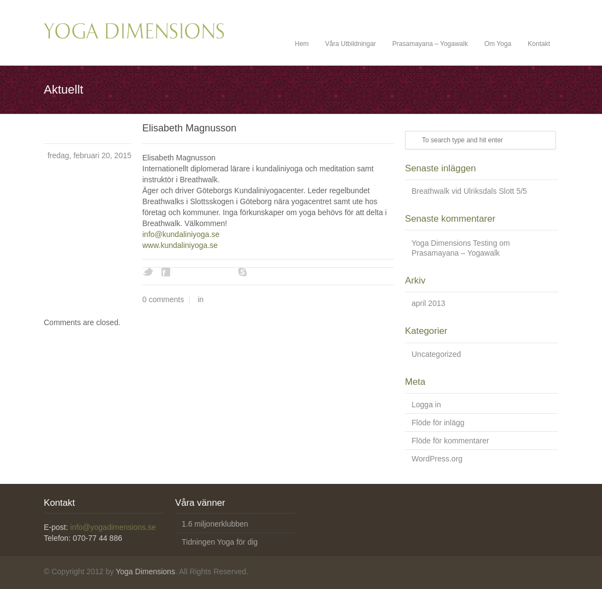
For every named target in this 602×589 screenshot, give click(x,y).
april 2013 (428, 303)
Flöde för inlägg (438, 422)
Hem (302, 44)
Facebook (166, 272)
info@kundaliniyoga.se (180, 234)
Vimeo (205, 272)
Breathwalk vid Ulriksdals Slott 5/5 (469, 191)
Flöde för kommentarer (450, 440)
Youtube (224, 272)
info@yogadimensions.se (113, 527)
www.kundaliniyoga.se (180, 245)
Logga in (426, 404)
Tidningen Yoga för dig (220, 542)
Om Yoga (497, 44)
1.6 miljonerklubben (215, 523)
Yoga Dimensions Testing (454, 243)
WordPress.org (437, 458)
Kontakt (539, 44)
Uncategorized (436, 354)
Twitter (147, 272)
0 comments (163, 299)
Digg (186, 272)
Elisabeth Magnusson (189, 128)
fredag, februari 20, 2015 (89, 155)
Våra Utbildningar (350, 44)
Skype (243, 272)
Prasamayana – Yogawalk (430, 44)
